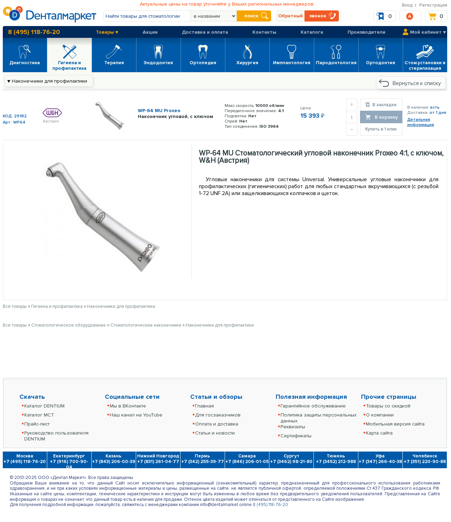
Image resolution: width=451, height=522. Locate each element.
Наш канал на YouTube (136, 415)
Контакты (264, 32)
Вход (407, 5)
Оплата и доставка (216, 424)
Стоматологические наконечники (146, 325)
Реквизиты (293, 427)
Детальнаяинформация (420, 122)
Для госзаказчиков (218, 415)
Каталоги (312, 32)
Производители (366, 32)
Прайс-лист (37, 424)
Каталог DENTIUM (44, 406)
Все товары (15, 306)
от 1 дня (437, 112)
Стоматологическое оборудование (69, 325)
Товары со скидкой (388, 406)
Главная (204, 406)
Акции (150, 32)
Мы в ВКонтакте (128, 406)
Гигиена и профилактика (57, 306)
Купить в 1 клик (381, 129)
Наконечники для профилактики (121, 306)
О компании (380, 415)
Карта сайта (379, 433)
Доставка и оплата (205, 32)
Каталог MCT (39, 415)
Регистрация (433, 5)
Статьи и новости (215, 433)
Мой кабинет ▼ (428, 32)
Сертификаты (296, 436)
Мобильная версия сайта (395, 424)
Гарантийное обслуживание (313, 406)
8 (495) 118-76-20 (34, 32)
